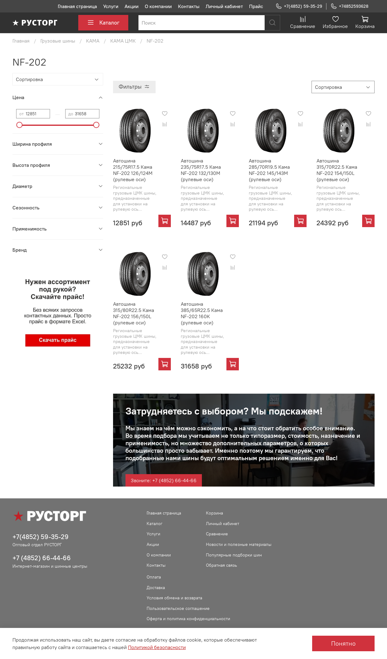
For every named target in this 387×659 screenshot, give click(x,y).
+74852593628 (349, 6)
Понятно (343, 643)
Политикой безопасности (157, 647)
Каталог (103, 22)
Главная (21, 41)
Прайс (256, 6)
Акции (132, 6)
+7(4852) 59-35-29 (298, 6)
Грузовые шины (57, 41)
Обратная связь (221, 565)
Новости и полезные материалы (238, 544)
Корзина (214, 513)
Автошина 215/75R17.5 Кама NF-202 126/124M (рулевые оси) (133, 170)
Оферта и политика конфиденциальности (188, 618)
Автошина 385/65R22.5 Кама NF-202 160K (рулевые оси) (202, 313)
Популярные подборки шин (234, 555)
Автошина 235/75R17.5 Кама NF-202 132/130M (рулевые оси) (201, 170)
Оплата (154, 577)
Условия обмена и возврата (174, 598)
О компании (158, 6)
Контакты (188, 6)
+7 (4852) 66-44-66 (41, 558)
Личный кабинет (224, 6)
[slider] (19, 125)
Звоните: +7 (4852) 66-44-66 (164, 480)
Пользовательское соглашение (178, 608)
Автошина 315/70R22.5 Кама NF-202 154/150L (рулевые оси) (336, 170)
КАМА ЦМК (123, 41)
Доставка (156, 587)
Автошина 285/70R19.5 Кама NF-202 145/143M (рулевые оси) (269, 170)
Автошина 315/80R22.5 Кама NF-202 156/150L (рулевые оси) (133, 313)
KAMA (92, 41)
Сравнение (217, 534)
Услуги (110, 6)
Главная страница (77, 6)
